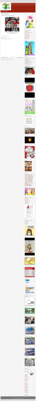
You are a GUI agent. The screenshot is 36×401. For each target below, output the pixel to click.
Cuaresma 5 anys (27, 31)
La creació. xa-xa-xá (27, 33)
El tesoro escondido (27, 203)
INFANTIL (26, 385)
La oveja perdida (26, 202)
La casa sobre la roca (27, 200)
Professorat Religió (27, 378)
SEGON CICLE (26, 387)
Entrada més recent (4, 57)
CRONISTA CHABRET (26, 384)
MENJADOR (26, 391)
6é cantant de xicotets (27, 36)
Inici (12, 57)
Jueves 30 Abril (26, 221)
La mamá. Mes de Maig (27, 35)
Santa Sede (26, 377)
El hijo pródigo (26, 201)
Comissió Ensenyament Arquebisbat (26, 380)
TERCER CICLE (26, 388)
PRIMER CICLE (26, 386)
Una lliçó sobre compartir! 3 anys (28, 32)
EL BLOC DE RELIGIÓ (27, 369)
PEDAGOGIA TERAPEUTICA (26, 390)
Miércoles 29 (26, 222)
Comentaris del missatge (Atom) (8, 59)
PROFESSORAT (27, 392)
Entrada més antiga (20, 57)
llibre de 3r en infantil (27, 34)
